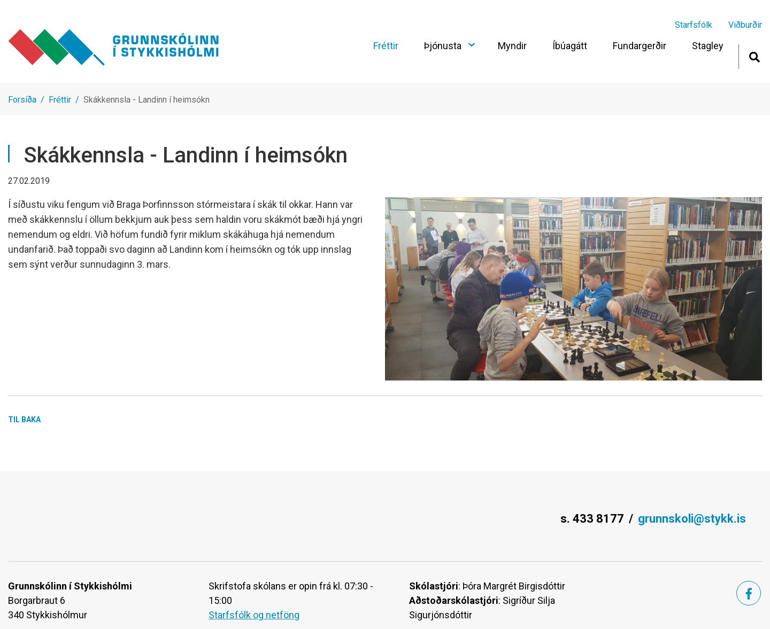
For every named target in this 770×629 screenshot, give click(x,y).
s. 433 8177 (592, 518)
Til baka (24, 419)
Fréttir (60, 100)
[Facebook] (748, 593)
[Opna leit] (754, 56)
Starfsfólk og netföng (254, 614)
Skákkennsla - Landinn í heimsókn (146, 100)
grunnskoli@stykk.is (692, 518)
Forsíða (22, 100)
